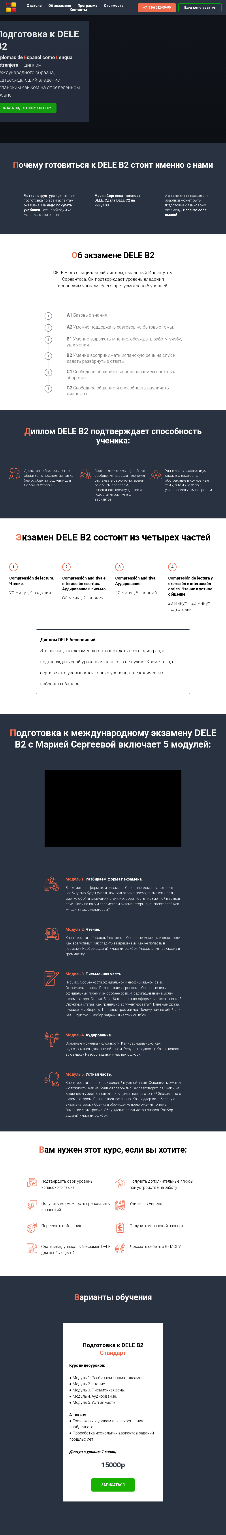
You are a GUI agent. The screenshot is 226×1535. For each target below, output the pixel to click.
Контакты (78, 10)
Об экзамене (59, 6)
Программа (87, 6)
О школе (34, 6)
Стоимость (113, 6)
